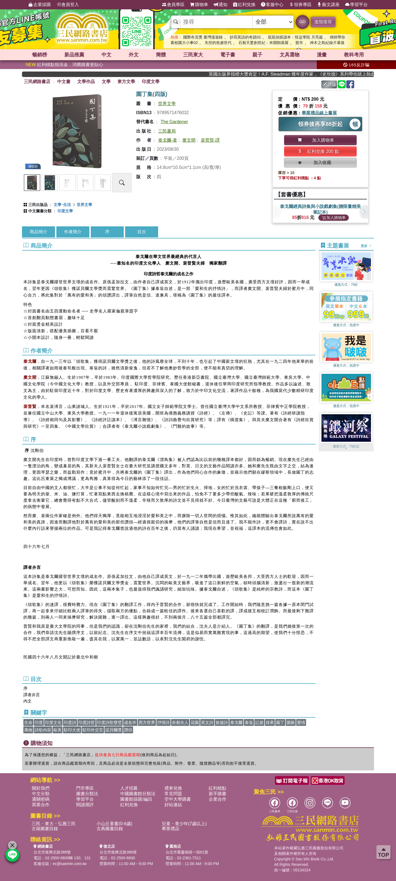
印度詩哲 (86, 722)
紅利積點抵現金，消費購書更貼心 (64, 64)
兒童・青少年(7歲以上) (184, 823)
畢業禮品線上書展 (319, 113)
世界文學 (167, 103)
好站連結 (173, 804)
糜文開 (189, 140)
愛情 (301, 722)
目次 (141, 231)
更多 (366, 246)
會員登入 (67, 4)
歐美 (57, 730)
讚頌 (128, 730)
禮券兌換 (173, 788)
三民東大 (193, 54)
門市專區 (85, 788)
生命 (28, 722)
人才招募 (129, 788)
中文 (106, 54)
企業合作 (217, 799)
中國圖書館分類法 (137, 793)
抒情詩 (163, 722)
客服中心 (272, 4)
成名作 (130, 722)
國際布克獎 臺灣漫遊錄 (203, 37)
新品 (74, 54)
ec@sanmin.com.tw (69, 863)
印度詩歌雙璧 (109, 722)
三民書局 (167, 131)
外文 (134, 54)
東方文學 (126, 81)
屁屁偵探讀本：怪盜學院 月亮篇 (295, 37)
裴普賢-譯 (210, 140)
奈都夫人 (180, 722)
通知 (220, 4)
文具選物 (289, 54)
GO (302, 21)
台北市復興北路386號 (52, 852)
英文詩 (207, 722)
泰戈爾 (236, 722)
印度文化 (53, 722)
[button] (364, 212)
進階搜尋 (323, 22)
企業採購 (39, 4)
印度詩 (70, 722)
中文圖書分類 (39, 211)
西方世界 (147, 722)
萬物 (28, 730)
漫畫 (322, 54)
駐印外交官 (92, 730)
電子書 (227, 54)
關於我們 (41, 788)
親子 (257, 54)
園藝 (291, 722)
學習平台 (356, 4)
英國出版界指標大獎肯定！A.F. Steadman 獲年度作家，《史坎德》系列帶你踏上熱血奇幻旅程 (305, 74)
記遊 (259, 722)
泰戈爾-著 (167, 140)
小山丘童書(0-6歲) (114, 823)
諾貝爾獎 (113, 730)
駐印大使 (72, 730)
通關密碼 (41, 799)
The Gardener (174, 121)
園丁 (280, 722)
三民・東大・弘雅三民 (54, 823)
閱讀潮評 (85, 804)
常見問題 (173, 793)
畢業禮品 (170, 828)
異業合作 (41, 804)
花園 (195, 722)
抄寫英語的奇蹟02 (245, 37)
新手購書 (217, 793)
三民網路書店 (37, 81)
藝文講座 (328, 4)
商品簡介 (38, 231)
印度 (39, 722)
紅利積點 (217, 788)
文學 (106, 81)
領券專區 (300, 4)
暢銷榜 (39, 54)
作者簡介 (73, 231)
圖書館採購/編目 (136, 799)
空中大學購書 (177, 799)
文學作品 (86, 81)
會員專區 (173, 4)
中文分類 (41, 793)
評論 (329, 84)
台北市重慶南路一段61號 (187, 852)
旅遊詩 (222, 722)
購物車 (199, 4)
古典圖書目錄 (110, 828)
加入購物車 (334, 217)
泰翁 (249, 722)
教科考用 (354, 54)
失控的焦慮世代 (218, 42)
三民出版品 (38, 204)
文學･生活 (62, 204)
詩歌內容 (43, 730)
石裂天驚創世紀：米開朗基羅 (263, 42)
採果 (270, 722)
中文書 (63, 81)
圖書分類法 (87, 793)
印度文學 (151, 81)
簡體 (161, 54)
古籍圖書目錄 (45, 828)
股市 (299, 42)
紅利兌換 (244, 4)
